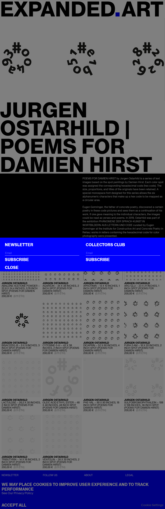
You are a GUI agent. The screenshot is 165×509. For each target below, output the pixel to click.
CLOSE (12, 267)
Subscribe (17, 259)
